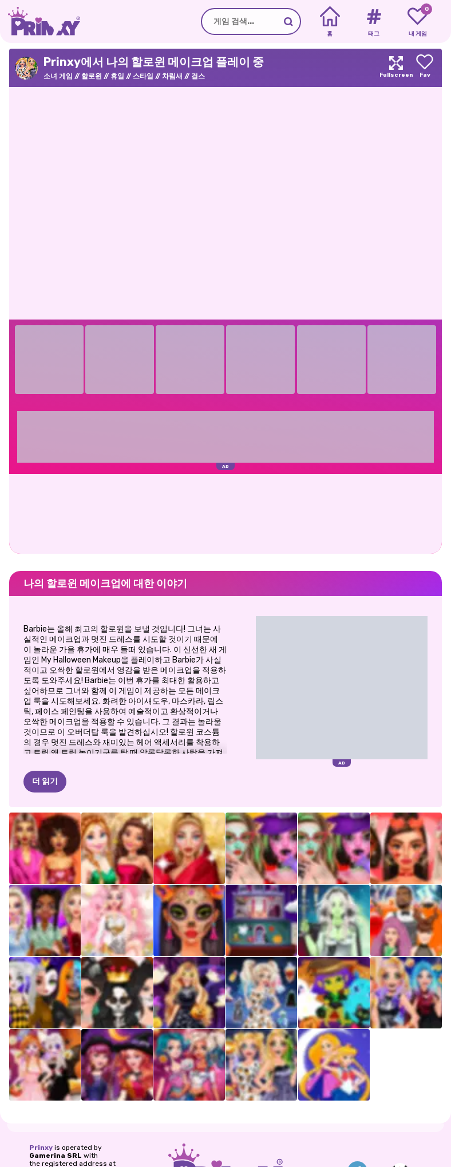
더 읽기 (45, 781)
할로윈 (91, 76)
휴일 (117, 76)
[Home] (329, 22)
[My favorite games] (417, 22)
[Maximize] (396, 67)
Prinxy (41, 1148)
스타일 (143, 76)
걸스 (198, 76)
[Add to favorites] (424, 67)
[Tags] (373, 22)
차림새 (172, 76)
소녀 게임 (58, 76)
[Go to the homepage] (40, 21)
